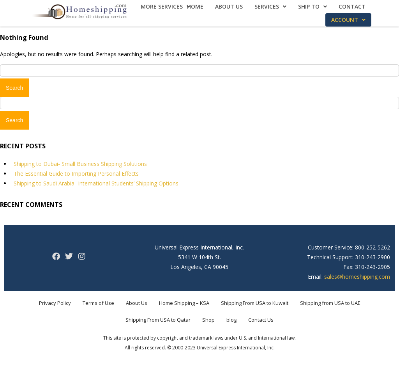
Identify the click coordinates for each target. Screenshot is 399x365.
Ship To (312, 6)
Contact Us (261, 319)
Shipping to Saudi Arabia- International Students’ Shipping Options (96, 183)
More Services (165, 6)
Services (270, 6)
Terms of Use (98, 302)
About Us (229, 6)
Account (348, 19)
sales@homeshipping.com (357, 276)
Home (195, 6)
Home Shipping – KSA (184, 302)
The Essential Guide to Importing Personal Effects (76, 173)
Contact (352, 6)
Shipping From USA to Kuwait (254, 302)
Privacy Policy (55, 302)
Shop (208, 319)
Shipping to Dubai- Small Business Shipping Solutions (80, 163)
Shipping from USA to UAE (330, 302)
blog (231, 319)
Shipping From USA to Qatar (158, 319)
